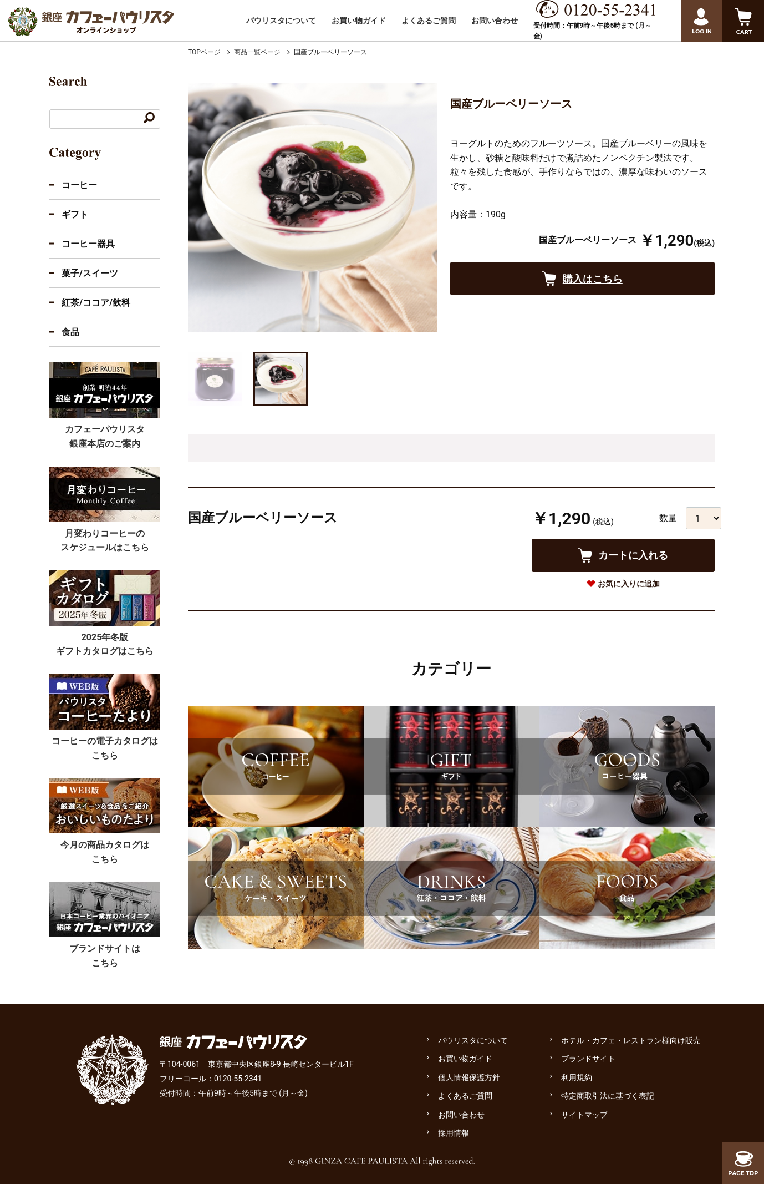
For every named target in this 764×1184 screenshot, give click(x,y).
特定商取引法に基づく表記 (607, 1095)
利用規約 (576, 1077)
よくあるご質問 (428, 20)
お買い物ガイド (359, 20)
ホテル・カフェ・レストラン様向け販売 (631, 1040)
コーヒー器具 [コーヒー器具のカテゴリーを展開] (88, 244)
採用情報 (453, 1133)
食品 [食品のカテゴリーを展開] (70, 332)
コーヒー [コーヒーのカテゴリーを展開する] (79, 185)
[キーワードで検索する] (149, 119)
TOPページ (204, 52)
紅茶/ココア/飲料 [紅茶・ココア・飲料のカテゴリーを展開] (96, 302)
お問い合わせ (494, 20)
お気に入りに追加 (629, 583)
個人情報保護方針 (469, 1077)
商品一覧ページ (257, 52)
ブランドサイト (588, 1058)
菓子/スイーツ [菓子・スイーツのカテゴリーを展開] (90, 273)
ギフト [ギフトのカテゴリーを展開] (75, 214)
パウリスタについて (281, 20)
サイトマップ (584, 1114)
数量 (668, 518)
